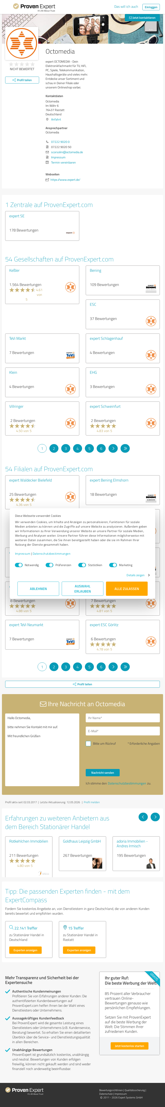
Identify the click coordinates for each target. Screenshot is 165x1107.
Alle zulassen (127, 588)
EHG (93, 372)
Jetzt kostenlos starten (129, 1046)
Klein (13, 372)
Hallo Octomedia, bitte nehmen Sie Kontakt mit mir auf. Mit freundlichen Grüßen (42, 749)
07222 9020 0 (60, 142)
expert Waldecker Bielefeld (30, 480)
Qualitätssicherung (135, 1090)
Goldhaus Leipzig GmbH (82, 841)
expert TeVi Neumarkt (26, 624)
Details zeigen (133, 575)
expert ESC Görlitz (104, 624)
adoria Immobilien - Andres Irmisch (132, 843)
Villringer (16, 406)
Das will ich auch (126, 6)
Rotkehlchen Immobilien (28, 841)
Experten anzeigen (25, 950)
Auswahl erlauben (82, 589)
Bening (95, 270)
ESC (93, 304)
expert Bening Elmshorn (109, 480)
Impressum (25, 553)
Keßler (14, 270)
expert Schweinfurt (105, 406)
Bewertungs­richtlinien (111, 1090)
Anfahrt (56, 119)
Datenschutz (106, 1094)
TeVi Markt (17, 338)
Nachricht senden (102, 772)
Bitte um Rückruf (104, 743)
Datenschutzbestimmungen (54, 553)
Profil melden (92, 802)
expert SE (16, 215)
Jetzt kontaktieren (142, 17)
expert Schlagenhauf (106, 338)
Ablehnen (38, 588)
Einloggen (151, 7)
